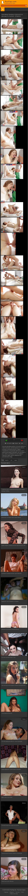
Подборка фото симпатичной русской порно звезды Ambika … (13, 490)
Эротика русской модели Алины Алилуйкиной (13, 685)
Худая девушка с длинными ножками (11, 769)
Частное (18, 892)
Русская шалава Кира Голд (8, 657)
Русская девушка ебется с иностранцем (11, 741)
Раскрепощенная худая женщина (10, 825)
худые (15, 460)
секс (11, 460)
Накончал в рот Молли (7, 881)
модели (7, 460)
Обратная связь (14, 893)
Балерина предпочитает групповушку (11, 573)
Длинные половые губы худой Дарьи (11, 517)
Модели (12, 892)
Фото (22, 892)
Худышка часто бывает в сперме (9, 601)
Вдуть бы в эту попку (6, 797)
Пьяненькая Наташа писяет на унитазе (11, 853)
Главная (6, 892)
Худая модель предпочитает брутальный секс (13, 545)
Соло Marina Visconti (6, 713)
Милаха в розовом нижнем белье (10, 629)
